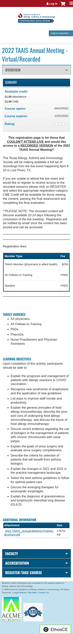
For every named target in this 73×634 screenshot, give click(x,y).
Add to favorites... (61, 33)
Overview (13, 70)
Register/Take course (23, 572)
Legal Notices (19, 592)
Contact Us (43, 592)
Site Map (32, 592)
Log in (53, 3)
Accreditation (17, 563)
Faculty (11, 553)
